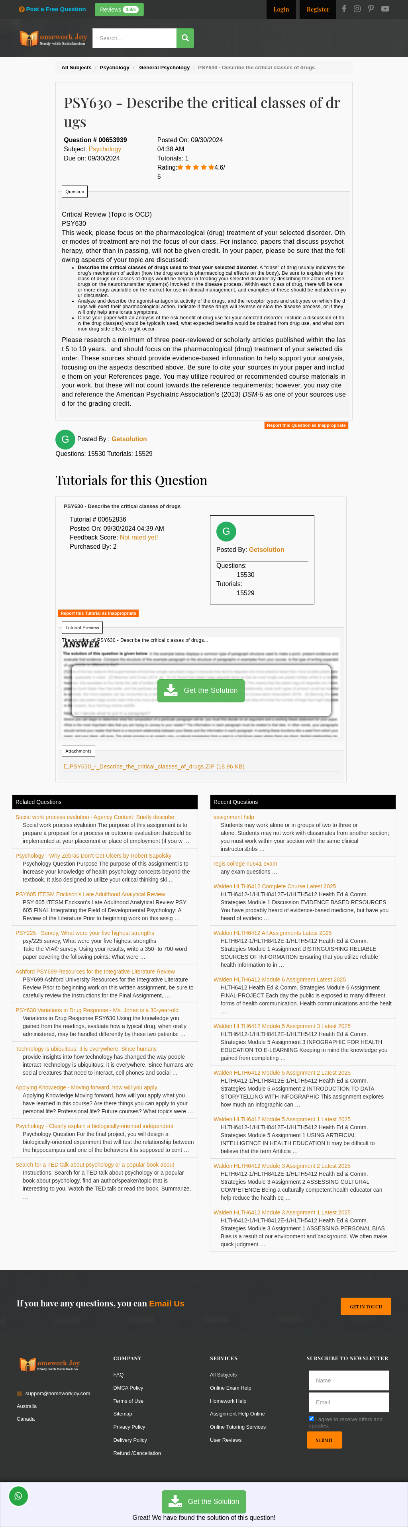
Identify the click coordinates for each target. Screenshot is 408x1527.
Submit (324, 1440)
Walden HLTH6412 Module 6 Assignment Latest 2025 (280, 979)
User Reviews (226, 1440)
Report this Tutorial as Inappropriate (98, 613)
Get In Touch (366, 1306)
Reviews (119, 9)
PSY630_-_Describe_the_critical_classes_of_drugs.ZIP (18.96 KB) (154, 766)
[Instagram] (357, 9)
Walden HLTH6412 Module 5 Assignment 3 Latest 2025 (282, 1026)
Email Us (166, 1303)
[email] (349, 1402)
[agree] (311, 1418)
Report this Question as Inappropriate (306, 425)
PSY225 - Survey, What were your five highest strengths (85, 933)
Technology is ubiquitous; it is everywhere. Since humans (86, 1049)
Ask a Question (367, 60)
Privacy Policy (130, 1427)
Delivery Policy (131, 1440)
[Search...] (134, 38)
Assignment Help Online (238, 1414)
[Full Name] (349, 1380)
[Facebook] (344, 9)
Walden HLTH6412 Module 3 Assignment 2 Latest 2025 (282, 1166)
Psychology (105, 149)
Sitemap (123, 1414)
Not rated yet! (139, 537)
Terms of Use (129, 1401)
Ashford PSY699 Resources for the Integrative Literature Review (95, 971)
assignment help (234, 817)
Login (281, 9)
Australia (27, 1406)
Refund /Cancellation (138, 1453)
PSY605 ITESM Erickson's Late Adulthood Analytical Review (90, 894)
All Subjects (223, 1375)
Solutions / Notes (311, 61)
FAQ (119, 1375)
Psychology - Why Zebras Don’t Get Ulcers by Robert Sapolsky (93, 855)
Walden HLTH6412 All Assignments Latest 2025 (273, 933)
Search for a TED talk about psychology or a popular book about (95, 1164)
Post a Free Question (52, 9)
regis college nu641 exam (245, 863)
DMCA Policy (129, 1388)
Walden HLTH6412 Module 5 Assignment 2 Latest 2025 (282, 1072)
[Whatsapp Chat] (18, 1496)
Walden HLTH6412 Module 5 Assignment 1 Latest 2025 (282, 1119)
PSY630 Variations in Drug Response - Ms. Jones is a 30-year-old (97, 1010)
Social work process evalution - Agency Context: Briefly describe (95, 817)
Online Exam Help (231, 1388)
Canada (26, 1419)
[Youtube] (385, 9)
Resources (233, 61)
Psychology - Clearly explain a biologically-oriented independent (94, 1126)
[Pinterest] (371, 9)
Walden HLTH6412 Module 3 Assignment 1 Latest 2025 (282, 1212)
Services (199, 61)
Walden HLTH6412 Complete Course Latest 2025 (275, 886)
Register (318, 9)
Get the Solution (201, 691)
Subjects (267, 61)
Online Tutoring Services (238, 1427)
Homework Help (228, 1401)
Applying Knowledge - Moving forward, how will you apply (86, 1087)
